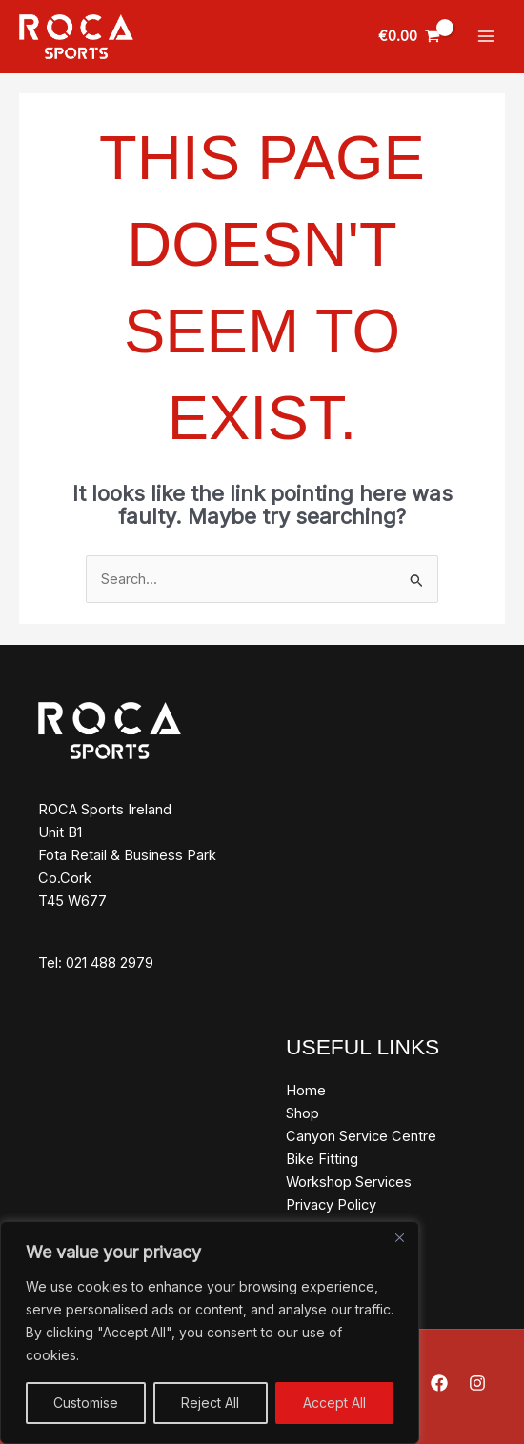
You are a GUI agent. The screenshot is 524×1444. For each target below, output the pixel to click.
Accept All (334, 1402)
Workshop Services (349, 1182)
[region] (209, 1332)
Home (306, 1090)
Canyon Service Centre (361, 1136)
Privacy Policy (331, 1204)
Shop (302, 1113)
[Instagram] (477, 1383)
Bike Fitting (322, 1159)
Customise (85, 1402)
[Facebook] (439, 1383)
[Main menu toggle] (486, 36)
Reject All (210, 1402)
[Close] (399, 1237)
